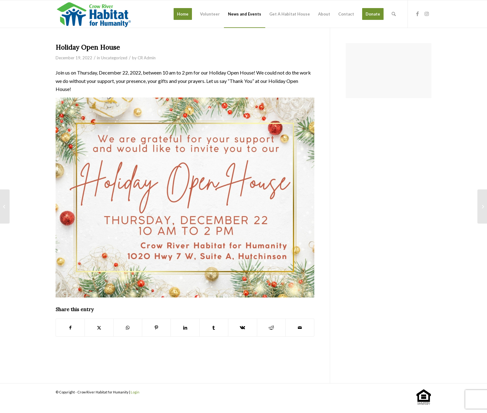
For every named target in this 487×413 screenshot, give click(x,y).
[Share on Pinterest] (156, 327)
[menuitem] (183, 14)
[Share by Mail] (300, 327)
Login (135, 392)
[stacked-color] (94, 14)
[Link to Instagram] (426, 13)
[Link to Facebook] (417, 13)
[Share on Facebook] (70, 327)
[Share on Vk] (242, 327)
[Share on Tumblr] (214, 327)
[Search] (394, 14)
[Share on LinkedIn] (185, 327)
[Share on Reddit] (271, 327)
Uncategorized (114, 57)
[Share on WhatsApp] (128, 327)
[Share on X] (99, 327)
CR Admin (147, 57)
